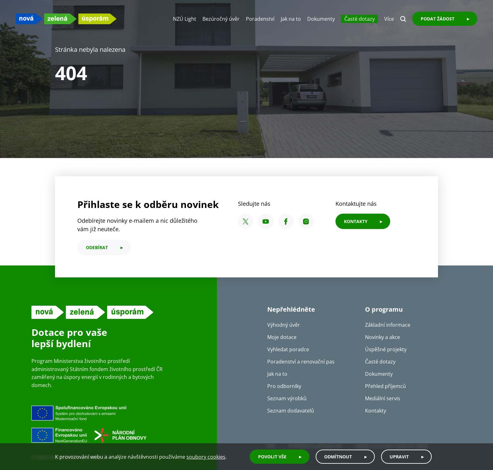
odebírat (97, 247)
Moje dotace (281, 337)
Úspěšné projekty (386, 349)
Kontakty (375, 410)
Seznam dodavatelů (290, 410)
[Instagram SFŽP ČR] (306, 221)
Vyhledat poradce (288, 349)
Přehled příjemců (385, 386)
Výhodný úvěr (283, 324)
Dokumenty (321, 18)
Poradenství (260, 18)
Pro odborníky (284, 386)
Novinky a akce (382, 337)
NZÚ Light (184, 18)
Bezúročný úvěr (221, 18)
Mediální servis (382, 398)
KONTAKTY (356, 221)
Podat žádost (437, 19)
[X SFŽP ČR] (245, 221)
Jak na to (291, 18)
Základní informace (387, 324)
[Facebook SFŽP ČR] (286, 221)
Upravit (399, 457)
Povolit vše (272, 457)
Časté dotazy (359, 18)
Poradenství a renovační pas (301, 361)
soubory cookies (205, 456)
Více (389, 18)
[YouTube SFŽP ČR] (266, 221)
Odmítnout (338, 457)
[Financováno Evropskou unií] (117, 424)
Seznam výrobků (287, 398)
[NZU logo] (66, 19)
